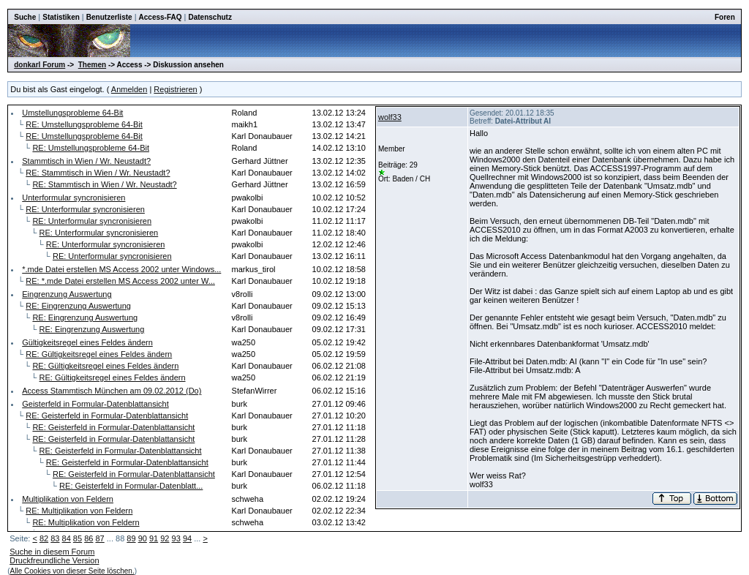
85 (77, 538)
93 (176, 538)
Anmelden (129, 89)
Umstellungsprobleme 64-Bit (72, 112)
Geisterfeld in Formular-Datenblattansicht (95, 403)
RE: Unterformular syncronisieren (85, 209)
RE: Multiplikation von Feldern (79, 510)
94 (187, 538)
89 (131, 538)
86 (88, 538)
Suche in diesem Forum (52, 551)
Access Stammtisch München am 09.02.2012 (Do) (111, 390)
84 (66, 538)
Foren (725, 17)
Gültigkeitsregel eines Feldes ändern (87, 342)
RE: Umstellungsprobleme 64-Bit (84, 124)
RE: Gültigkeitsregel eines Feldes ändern (99, 354)
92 (164, 538)
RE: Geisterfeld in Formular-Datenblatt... (131, 485)
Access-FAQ (160, 17)
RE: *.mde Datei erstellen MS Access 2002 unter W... (120, 281)
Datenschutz (209, 17)
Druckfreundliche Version (54, 560)
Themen (92, 65)
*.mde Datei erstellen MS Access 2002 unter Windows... (121, 269)
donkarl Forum (39, 65)
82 (43, 538)
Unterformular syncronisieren (73, 197)
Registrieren (175, 89)
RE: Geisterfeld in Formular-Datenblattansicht (107, 415)
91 (153, 538)
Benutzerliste (109, 17)
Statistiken (61, 17)
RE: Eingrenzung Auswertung (78, 305)
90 (142, 538)
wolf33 (390, 117)
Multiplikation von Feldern (67, 499)
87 (99, 538)
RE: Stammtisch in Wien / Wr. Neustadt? (98, 172)
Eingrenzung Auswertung (66, 294)
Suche (25, 17)
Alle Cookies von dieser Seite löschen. (72, 571)
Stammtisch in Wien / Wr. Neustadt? (86, 161)
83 (54, 538)
